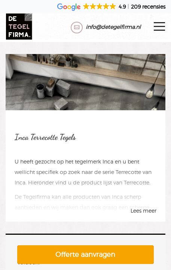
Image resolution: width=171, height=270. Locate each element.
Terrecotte (128, 172)
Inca (108, 161)
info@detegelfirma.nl (113, 27)
